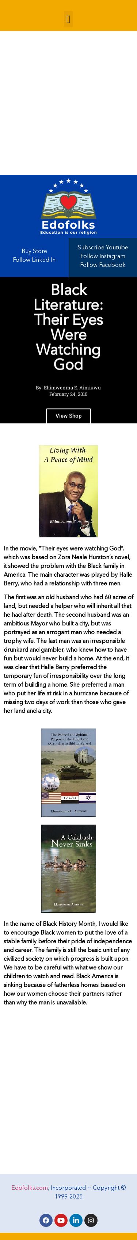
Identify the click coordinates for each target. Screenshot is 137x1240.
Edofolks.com (29, 1188)
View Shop (68, 421)
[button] (68, 19)
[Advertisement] (68, 103)
